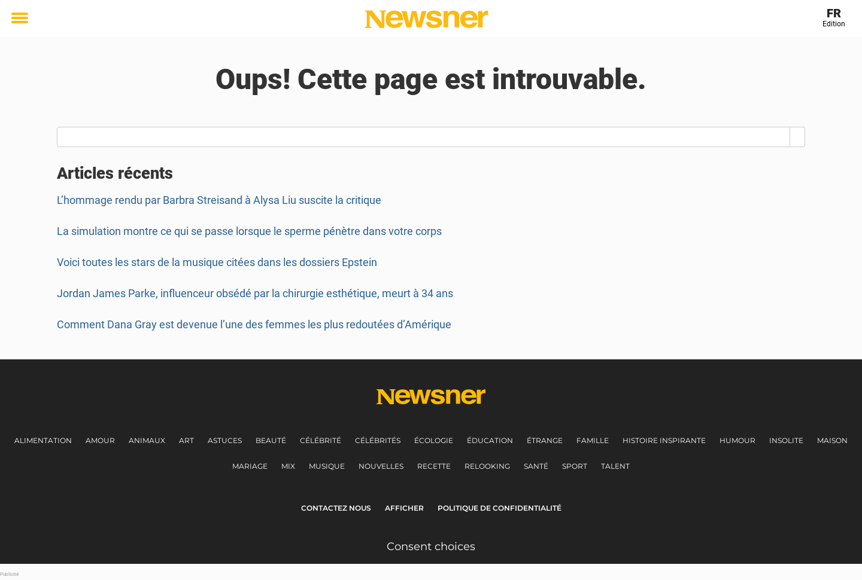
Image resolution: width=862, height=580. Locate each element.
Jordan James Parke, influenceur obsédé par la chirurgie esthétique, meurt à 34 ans (255, 293)
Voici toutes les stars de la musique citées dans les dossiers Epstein (217, 262)
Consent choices (431, 546)
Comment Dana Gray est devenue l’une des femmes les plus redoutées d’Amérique (254, 324)
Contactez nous (336, 507)
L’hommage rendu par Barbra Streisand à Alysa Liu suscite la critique (219, 200)
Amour (100, 440)
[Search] (797, 137)
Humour (737, 440)
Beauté (271, 440)
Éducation (490, 440)
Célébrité (320, 440)
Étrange (545, 440)
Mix (288, 466)
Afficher (404, 507)
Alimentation (43, 440)
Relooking (487, 466)
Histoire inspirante (664, 440)
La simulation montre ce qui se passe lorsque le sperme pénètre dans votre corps (249, 231)
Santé (536, 466)
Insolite (786, 440)
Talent (615, 466)
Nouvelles (381, 466)
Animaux (147, 440)
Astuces (225, 440)
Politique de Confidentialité (499, 507)
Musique (327, 466)
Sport (574, 466)
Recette (434, 466)
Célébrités (377, 440)
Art (186, 440)
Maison (832, 440)
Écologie (433, 440)
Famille (592, 440)
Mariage (250, 466)
